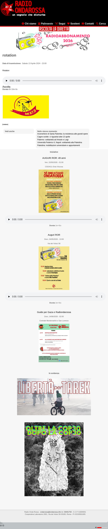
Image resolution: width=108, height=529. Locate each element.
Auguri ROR (54, 235)
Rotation (5, 70)
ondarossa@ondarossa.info (50, 512)
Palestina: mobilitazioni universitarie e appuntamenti (58, 145)
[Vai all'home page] (23, 15)
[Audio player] (54, 81)
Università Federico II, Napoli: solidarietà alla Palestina (59, 142)
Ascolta (6, 86)
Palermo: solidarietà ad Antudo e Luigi (52, 140)
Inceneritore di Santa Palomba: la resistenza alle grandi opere (62, 134)
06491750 (68, 512)
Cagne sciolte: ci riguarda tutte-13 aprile (53, 137)
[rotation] (5, 124)
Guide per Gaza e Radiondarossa (54, 312)
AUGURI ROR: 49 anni (54, 158)
